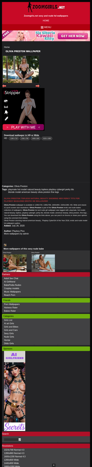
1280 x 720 (13, 138)
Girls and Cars (11, 330)
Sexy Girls (9, 333)
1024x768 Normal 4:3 (14, 450)
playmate (12, 189)
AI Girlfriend (9, 282)
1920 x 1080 (47, 138)
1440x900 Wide (11, 463)
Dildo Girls (9, 343)
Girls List (8, 320)
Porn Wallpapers (12, 304)
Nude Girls (9, 337)
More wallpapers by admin (16, 234)
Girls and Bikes (11, 327)
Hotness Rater (11, 307)
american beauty (29, 192)
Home (7, 47)
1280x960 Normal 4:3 (14, 453)
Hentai (7, 340)
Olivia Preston (21, 186)
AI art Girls (9, 323)
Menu (47, 27)
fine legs (55, 192)
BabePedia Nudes (12, 285)
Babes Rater (10, 311)
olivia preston (44, 192)
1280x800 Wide (11, 460)
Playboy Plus (18, 231)
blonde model (14, 192)
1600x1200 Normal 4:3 (15, 456)
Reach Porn (9, 295)
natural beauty (34, 189)
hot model (22, 189)
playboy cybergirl (57, 189)
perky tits (69, 189)
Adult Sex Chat (11, 278)
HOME (46, 20)
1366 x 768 (24, 138)
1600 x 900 (35, 138)
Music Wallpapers (12, 292)
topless (44, 189)
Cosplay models (11, 288)
